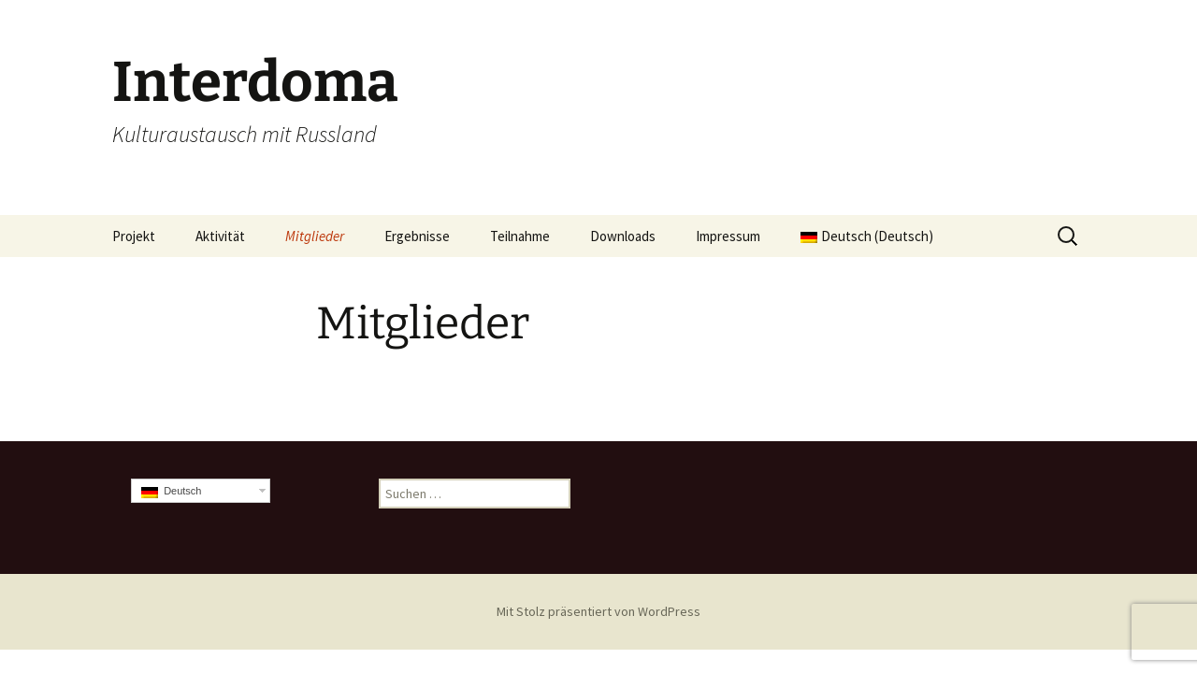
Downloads (623, 236)
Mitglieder (314, 236)
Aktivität (220, 236)
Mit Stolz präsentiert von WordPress (598, 611)
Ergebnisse (417, 236)
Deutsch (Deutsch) (866, 236)
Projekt (133, 236)
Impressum (728, 236)
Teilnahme (520, 236)
